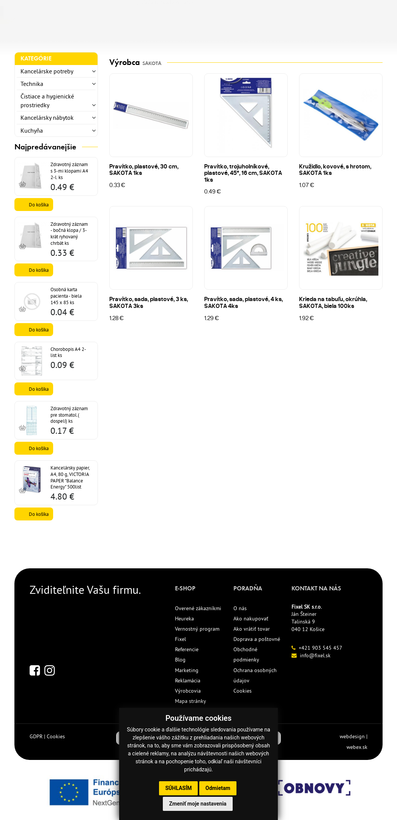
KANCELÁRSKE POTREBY (53, 37)
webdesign (352, 736)
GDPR (36, 736)
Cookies (242, 690)
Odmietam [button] (217, 788)
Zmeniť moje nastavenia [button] (197, 804)
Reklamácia (187, 680)
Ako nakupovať (250, 618)
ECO (189, 37)
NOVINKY (156, 37)
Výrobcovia (188, 690)
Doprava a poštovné (256, 639)
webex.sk (357, 747)
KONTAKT (302, 37)
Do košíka (39, 204)
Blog (180, 659)
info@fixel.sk (315, 655)
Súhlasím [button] (178, 788)
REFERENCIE (256, 37)
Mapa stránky (190, 701)
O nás (240, 608)
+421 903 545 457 (320, 647)
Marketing (186, 670)
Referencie (186, 649)
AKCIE (216, 37)
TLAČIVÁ (116, 37)
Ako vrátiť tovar (251, 628)
